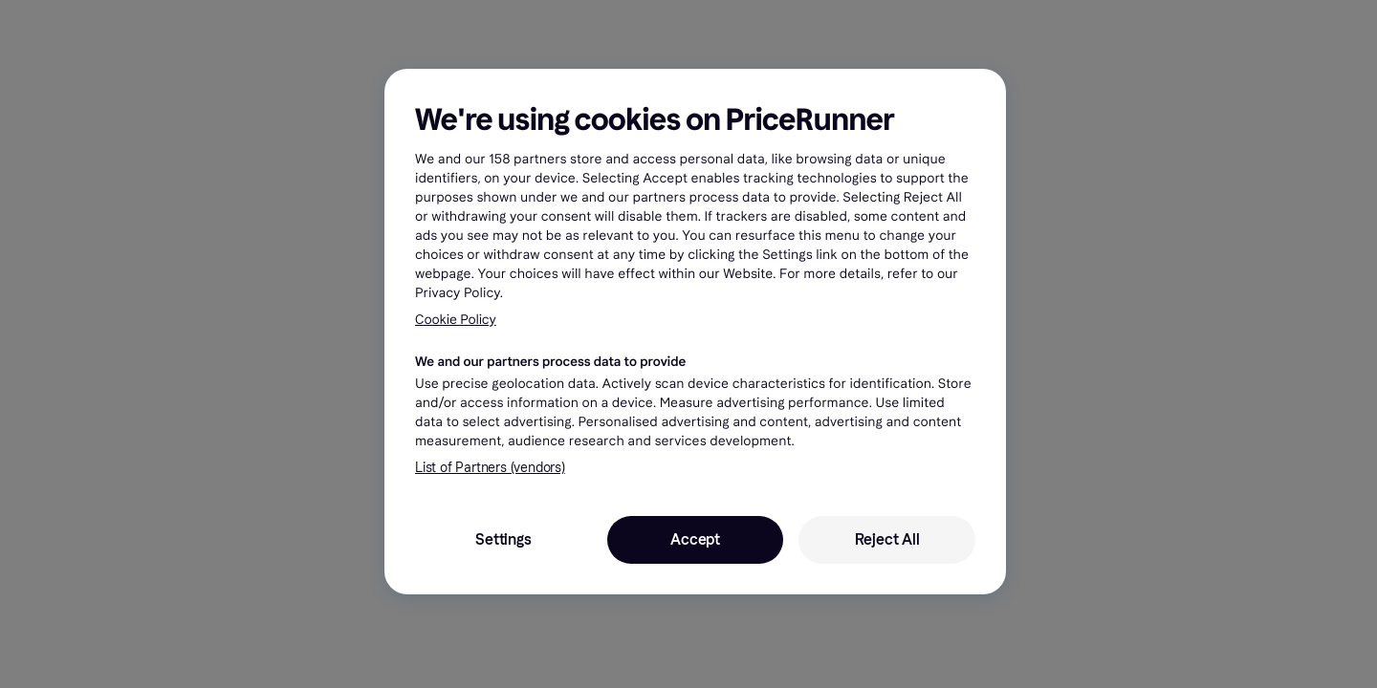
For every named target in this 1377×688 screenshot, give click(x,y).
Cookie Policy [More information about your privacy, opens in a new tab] (455, 320)
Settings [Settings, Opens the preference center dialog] (503, 539)
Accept (695, 539)
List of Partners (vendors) (490, 468)
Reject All (887, 539)
